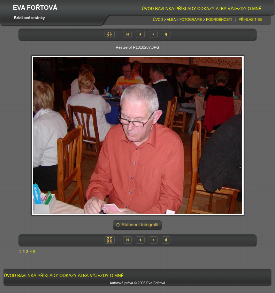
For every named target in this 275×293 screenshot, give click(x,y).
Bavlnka (164, 8)
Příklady (185, 8)
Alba (221, 8)
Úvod (148, 8)
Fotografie (190, 20)
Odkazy (205, 8)
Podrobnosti (219, 20)
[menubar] (201, 9)
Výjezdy (237, 8)
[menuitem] (147, 9)
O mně (254, 8)
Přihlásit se (250, 20)
